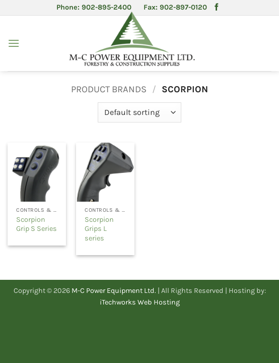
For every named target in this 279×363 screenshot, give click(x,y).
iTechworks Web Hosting (140, 302)
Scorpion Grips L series (99, 229)
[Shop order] (139, 112)
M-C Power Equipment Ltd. (114, 290)
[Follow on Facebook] (216, 8)
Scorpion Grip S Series (36, 224)
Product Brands (109, 89)
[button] (14, 43)
